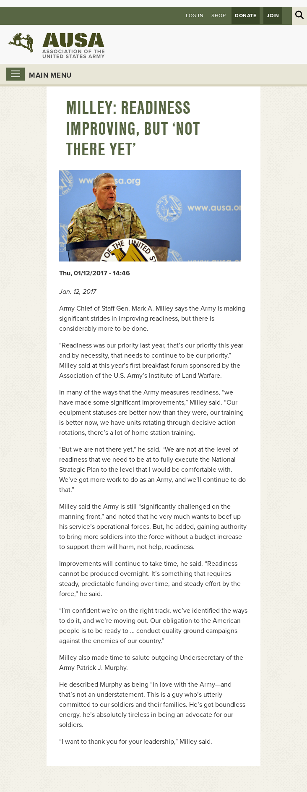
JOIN (273, 15)
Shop (218, 15)
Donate (245, 15)
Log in (194, 15)
